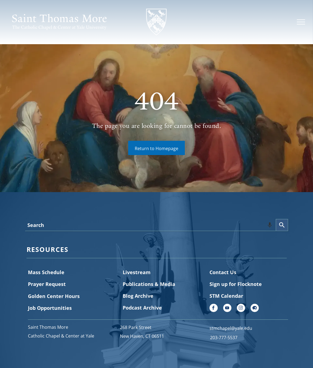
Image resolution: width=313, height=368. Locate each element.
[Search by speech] (269, 225)
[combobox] (150, 225)
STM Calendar (226, 296)
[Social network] (255, 308)
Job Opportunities (50, 308)
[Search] (282, 225)
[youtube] (227, 308)
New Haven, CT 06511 (142, 336)
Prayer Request (47, 284)
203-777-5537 (223, 338)
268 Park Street (135, 327)
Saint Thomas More (48, 327)
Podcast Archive (142, 307)
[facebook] (213, 308)
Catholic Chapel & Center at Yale (61, 336)
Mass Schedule (46, 272)
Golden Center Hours (54, 296)
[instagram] (241, 308)
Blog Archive (138, 296)
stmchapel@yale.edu (230, 328)
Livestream (137, 272)
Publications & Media (149, 284)
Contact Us (222, 272)
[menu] (301, 22)
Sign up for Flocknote (235, 284)
